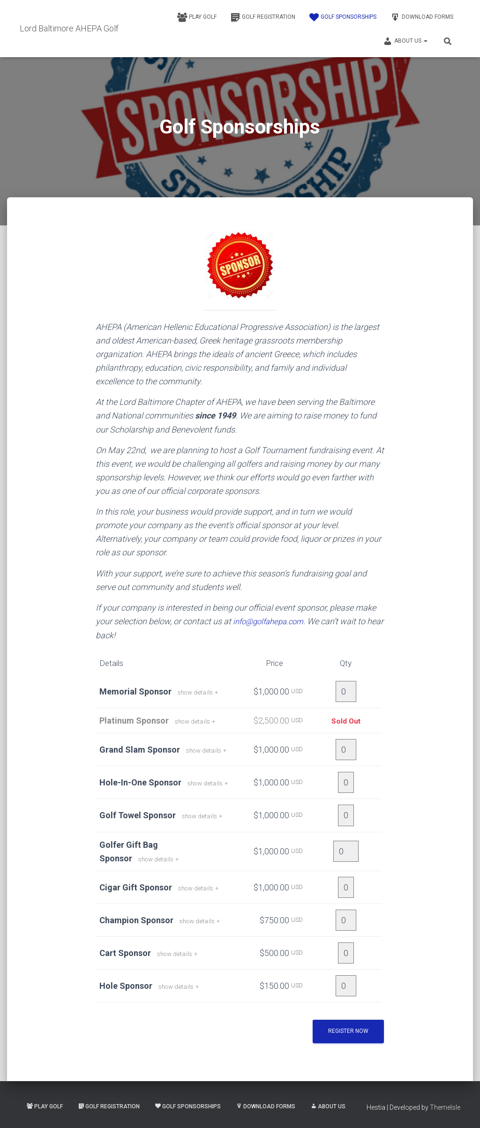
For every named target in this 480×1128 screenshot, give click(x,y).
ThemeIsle (445, 1107)
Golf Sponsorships (342, 17)
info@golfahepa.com (271, 621)
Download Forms (421, 17)
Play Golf (197, 17)
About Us (405, 41)
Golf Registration (263, 17)
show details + (201, 692)
